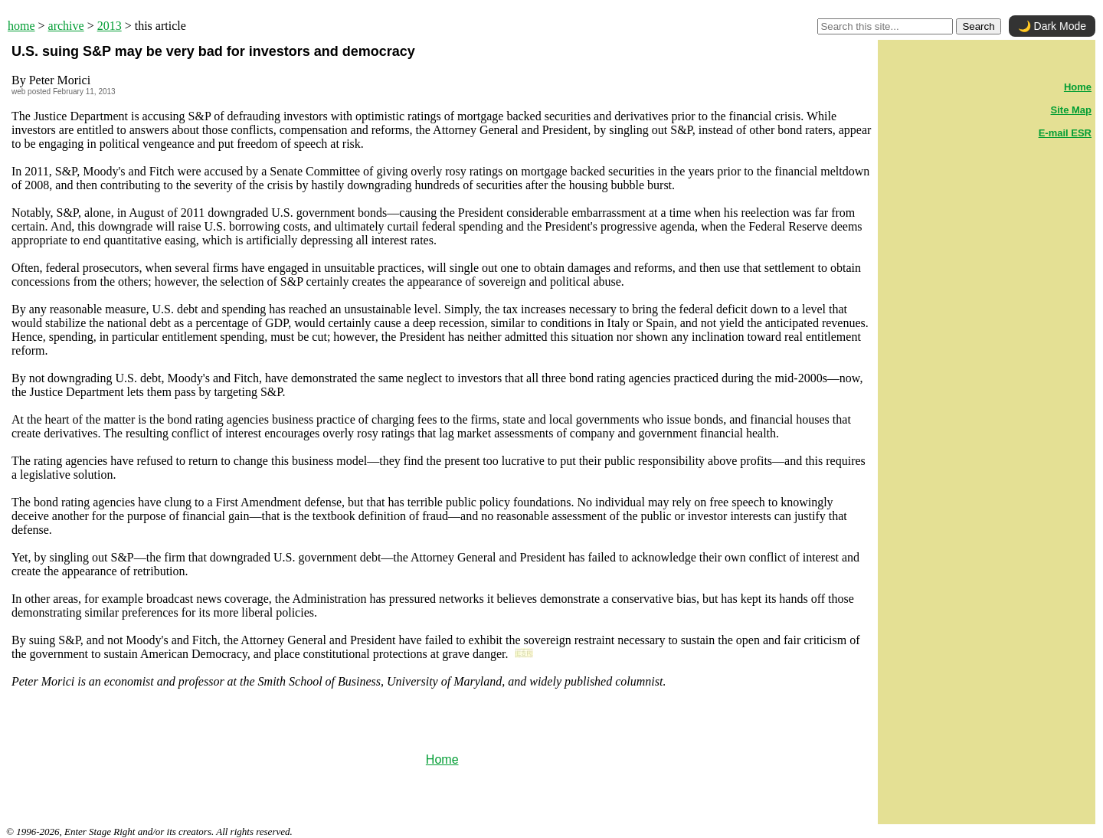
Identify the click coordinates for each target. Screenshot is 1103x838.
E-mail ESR (1065, 133)
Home (442, 759)
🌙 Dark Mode (1052, 26)
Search (978, 26)
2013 (109, 25)
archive (66, 25)
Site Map (1071, 110)
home (21, 25)
